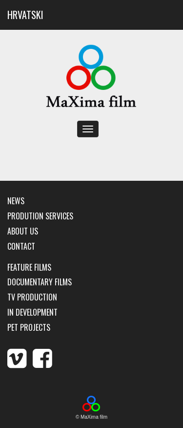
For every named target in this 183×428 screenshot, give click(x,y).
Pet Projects (28, 327)
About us (22, 231)
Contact (21, 246)
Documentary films (39, 282)
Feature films (29, 267)
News (15, 201)
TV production (32, 297)
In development (32, 312)
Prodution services (40, 216)
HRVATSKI (25, 14)
